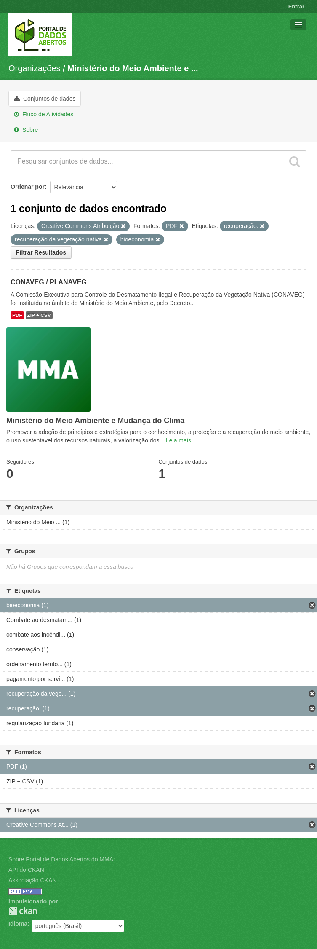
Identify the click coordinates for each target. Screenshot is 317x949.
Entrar (296, 6)
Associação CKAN (32, 880)
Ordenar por (28, 186)
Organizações (34, 68)
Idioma (17, 923)
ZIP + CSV (39, 315)
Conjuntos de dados (44, 98)
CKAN (22, 910)
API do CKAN (26, 869)
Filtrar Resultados (41, 252)
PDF (17, 315)
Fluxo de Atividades (43, 114)
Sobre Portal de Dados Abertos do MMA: (61, 859)
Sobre (26, 129)
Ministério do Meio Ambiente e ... (132, 68)
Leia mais (178, 440)
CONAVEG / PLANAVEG (49, 282)
